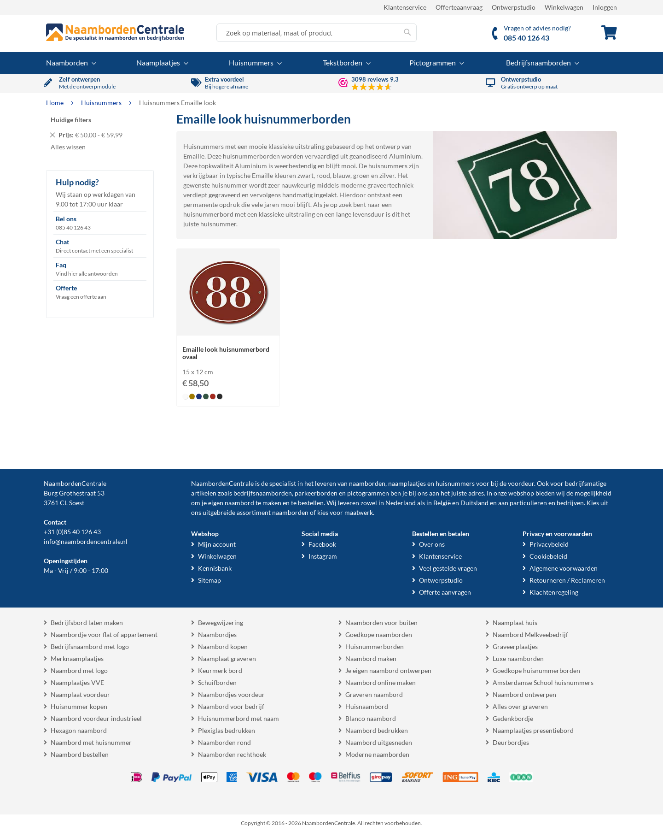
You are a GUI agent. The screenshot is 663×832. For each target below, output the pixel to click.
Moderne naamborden (377, 754)
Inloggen (605, 7)
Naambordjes (217, 634)
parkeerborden (316, 493)
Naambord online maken (380, 682)
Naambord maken (370, 658)
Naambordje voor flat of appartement (104, 634)
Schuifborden (217, 682)
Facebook (322, 544)
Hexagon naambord (79, 730)
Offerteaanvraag (459, 7)
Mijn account (217, 544)
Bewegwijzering (220, 622)
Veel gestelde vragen (448, 568)
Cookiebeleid (548, 556)
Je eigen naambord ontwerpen (388, 670)
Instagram (322, 556)
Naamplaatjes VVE (77, 682)
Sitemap (209, 580)
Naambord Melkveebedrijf (530, 634)
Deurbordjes (511, 742)
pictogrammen (368, 493)
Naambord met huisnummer (91, 742)
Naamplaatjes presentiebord (533, 730)
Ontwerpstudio (513, 7)
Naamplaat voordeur (80, 694)
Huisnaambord (366, 706)
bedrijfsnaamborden (262, 493)
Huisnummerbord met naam (238, 718)
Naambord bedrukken (376, 730)
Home (55, 102)
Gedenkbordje (513, 718)
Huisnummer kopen (79, 706)
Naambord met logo (79, 670)
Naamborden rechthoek (232, 754)
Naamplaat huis (515, 622)
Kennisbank (215, 568)
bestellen (311, 503)
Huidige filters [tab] (71, 120)
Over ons (432, 544)
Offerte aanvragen (445, 592)
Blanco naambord (370, 718)
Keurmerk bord (220, 670)
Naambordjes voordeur (231, 694)
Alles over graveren (520, 706)
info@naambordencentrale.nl (86, 541)
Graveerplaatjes (515, 646)
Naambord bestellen (80, 754)
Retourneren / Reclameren (567, 580)
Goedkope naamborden (378, 634)
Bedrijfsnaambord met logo (90, 646)
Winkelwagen (564, 7)
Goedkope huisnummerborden (536, 670)
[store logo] (115, 32)
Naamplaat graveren (227, 658)
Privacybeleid (549, 544)
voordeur (521, 483)
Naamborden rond (224, 742)
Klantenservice (405, 7)
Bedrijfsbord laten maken (87, 622)
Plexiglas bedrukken (226, 730)
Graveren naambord (374, 694)
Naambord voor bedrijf (231, 706)
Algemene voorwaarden (563, 568)
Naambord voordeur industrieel (96, 718)
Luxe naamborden (518, 658)
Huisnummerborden (374, 646)
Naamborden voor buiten (381, 622)
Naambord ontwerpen (524, 694)
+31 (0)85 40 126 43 (72, 532)
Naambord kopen (223, 646)
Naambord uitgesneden (378, 742)
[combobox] (316, 33)
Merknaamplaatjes (77, 658)
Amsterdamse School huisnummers (543, 682)
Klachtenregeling (553, 592)
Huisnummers (102, 102)
